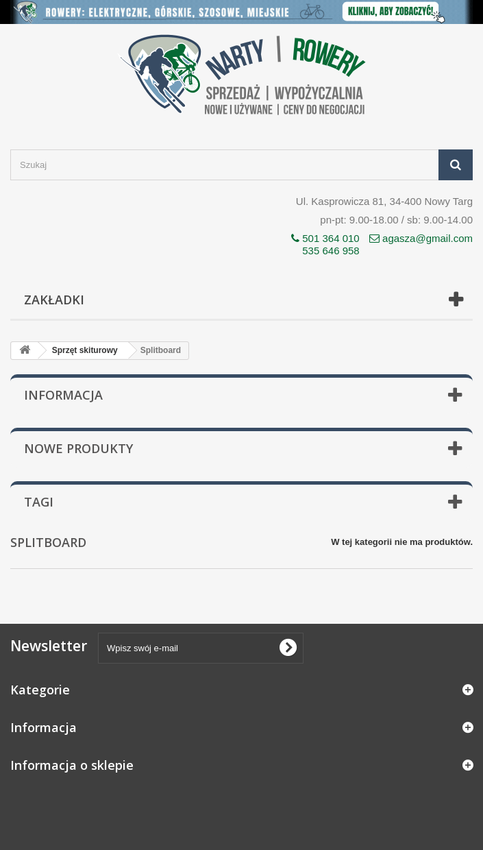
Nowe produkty (78, 448)
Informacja (63, 395)
